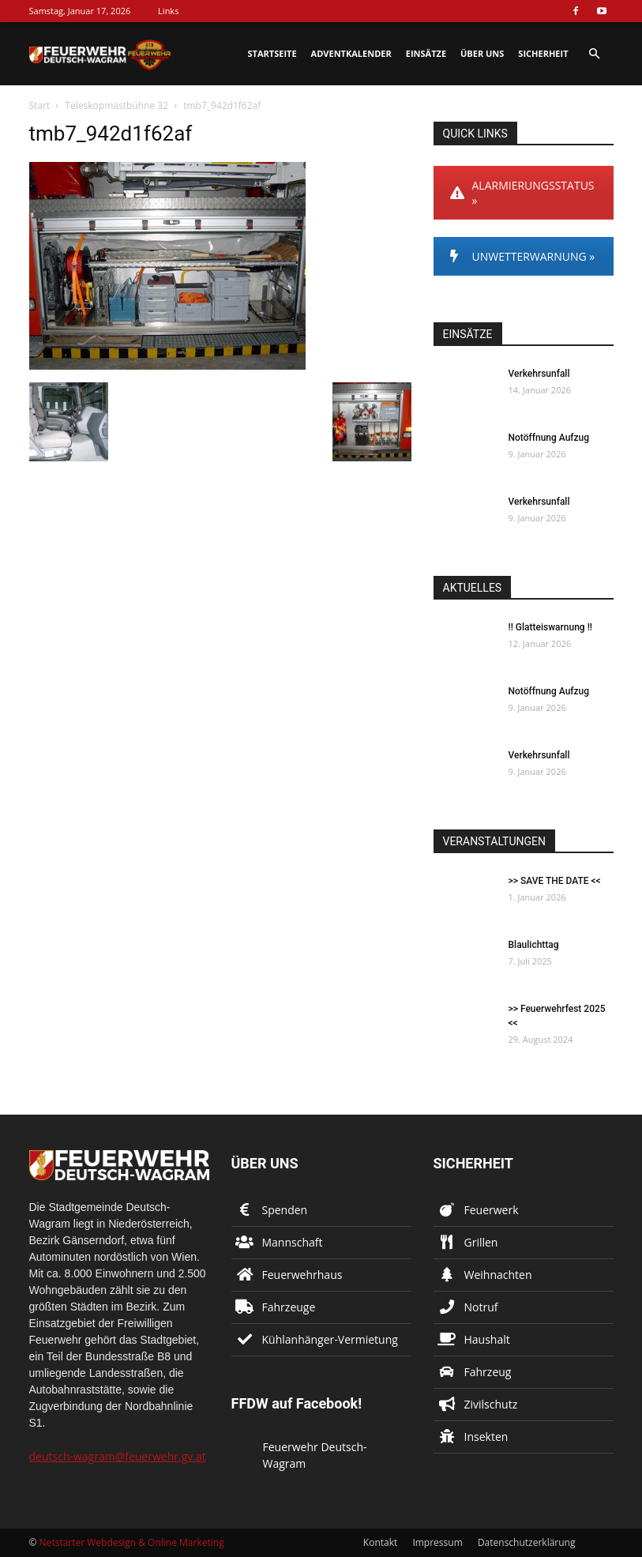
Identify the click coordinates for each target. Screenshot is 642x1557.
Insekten (486, 1436)
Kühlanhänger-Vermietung (330, 1339)
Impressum (437, 1542)
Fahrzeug (488, 1371)
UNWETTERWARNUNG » (522, 256)
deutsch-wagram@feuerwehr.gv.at (117, 1456)
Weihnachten (498, 1274)
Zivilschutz (491, 1404)
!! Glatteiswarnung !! (550, 627)
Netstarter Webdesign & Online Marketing (131, 1542)
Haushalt (487, 1339)
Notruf (481, 1306)
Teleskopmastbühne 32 (116, 105)
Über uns (482, 53)
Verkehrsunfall (539, 373)
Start (40, 105)
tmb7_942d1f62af (111, 133)
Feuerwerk (491, 1209)
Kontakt (380, 1542)
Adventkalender (351, 53)
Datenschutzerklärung (527, 1542)
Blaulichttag (534, 944)
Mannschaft (292, 1242)
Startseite (272, 53)
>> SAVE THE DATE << (555, 880)
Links (168, 11)
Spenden (285, 1209)
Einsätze (426, 53)
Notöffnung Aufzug (549, 437)
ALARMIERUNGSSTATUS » (522, 193)
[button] (595, 54)
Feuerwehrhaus (302, 1274)
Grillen (481, 1242)
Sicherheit (543, 53)
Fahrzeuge (289, 1306)
